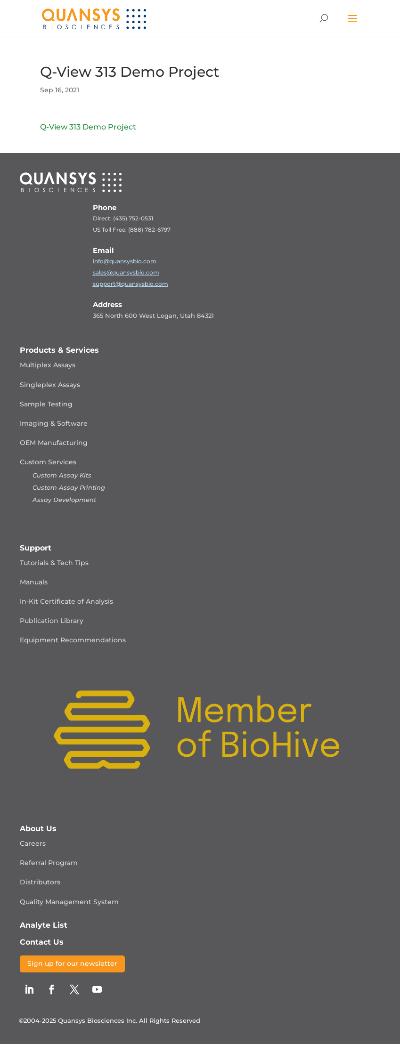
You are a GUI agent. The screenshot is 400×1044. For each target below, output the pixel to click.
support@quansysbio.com (130, 283)
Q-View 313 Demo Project (88, 126)
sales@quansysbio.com (126, 272)
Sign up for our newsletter (72, 963)
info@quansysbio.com (124, 261)
